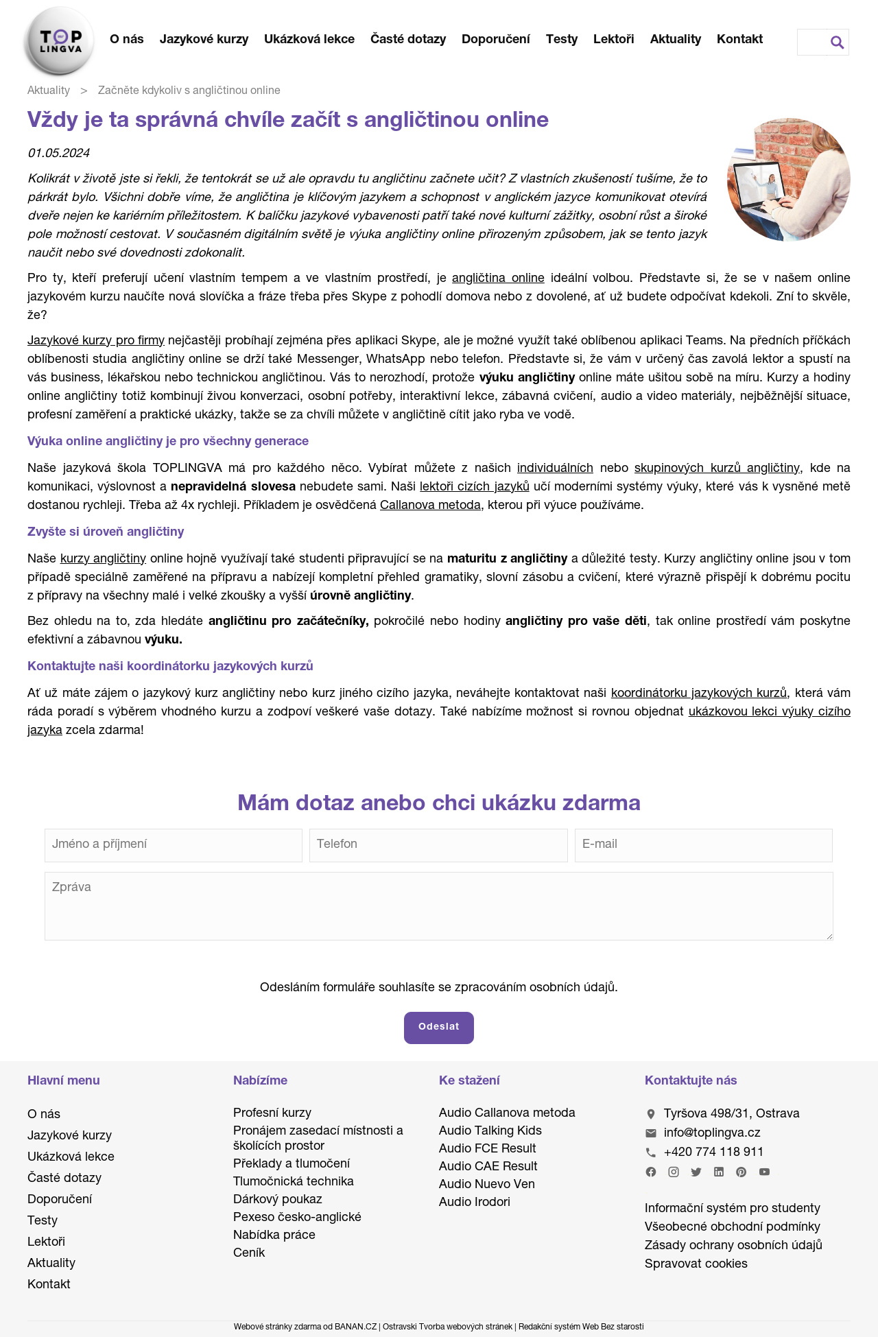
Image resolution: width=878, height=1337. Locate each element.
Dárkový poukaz (277, 1200)
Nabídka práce (274, 1236)
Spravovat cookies (696, 1265)
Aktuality (675, 40)
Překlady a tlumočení (291, 1165)
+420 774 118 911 (714, 1153)
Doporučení (496, 40)
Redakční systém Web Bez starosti (581, 1327)
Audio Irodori (474, 1203)
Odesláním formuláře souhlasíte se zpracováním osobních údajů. (439, 988)
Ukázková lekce (309, 40)
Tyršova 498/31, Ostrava (732, 1115)
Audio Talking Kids (490, 1132)
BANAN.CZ (356, 1327)
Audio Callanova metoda (507, 1114)
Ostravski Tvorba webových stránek (447, 1327)
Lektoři (613, 40)
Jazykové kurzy (204, 40)
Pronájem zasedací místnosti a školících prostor (318, 1139)
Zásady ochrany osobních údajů (733, 1246)
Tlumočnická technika (293, 1182)
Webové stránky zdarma (277, 1327)
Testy (562, 40)
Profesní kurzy (272, 1114)
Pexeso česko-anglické (297, 1218)
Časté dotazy (408, 40)
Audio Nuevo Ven (487, 1185)
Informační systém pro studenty (732, 1209)
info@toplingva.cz (712, 1134)
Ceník (249, 1254)
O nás (127, 40)
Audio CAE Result (488, 1167)
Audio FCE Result (487, 1150)
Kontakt (740, 40)
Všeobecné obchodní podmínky (732, 1228)
